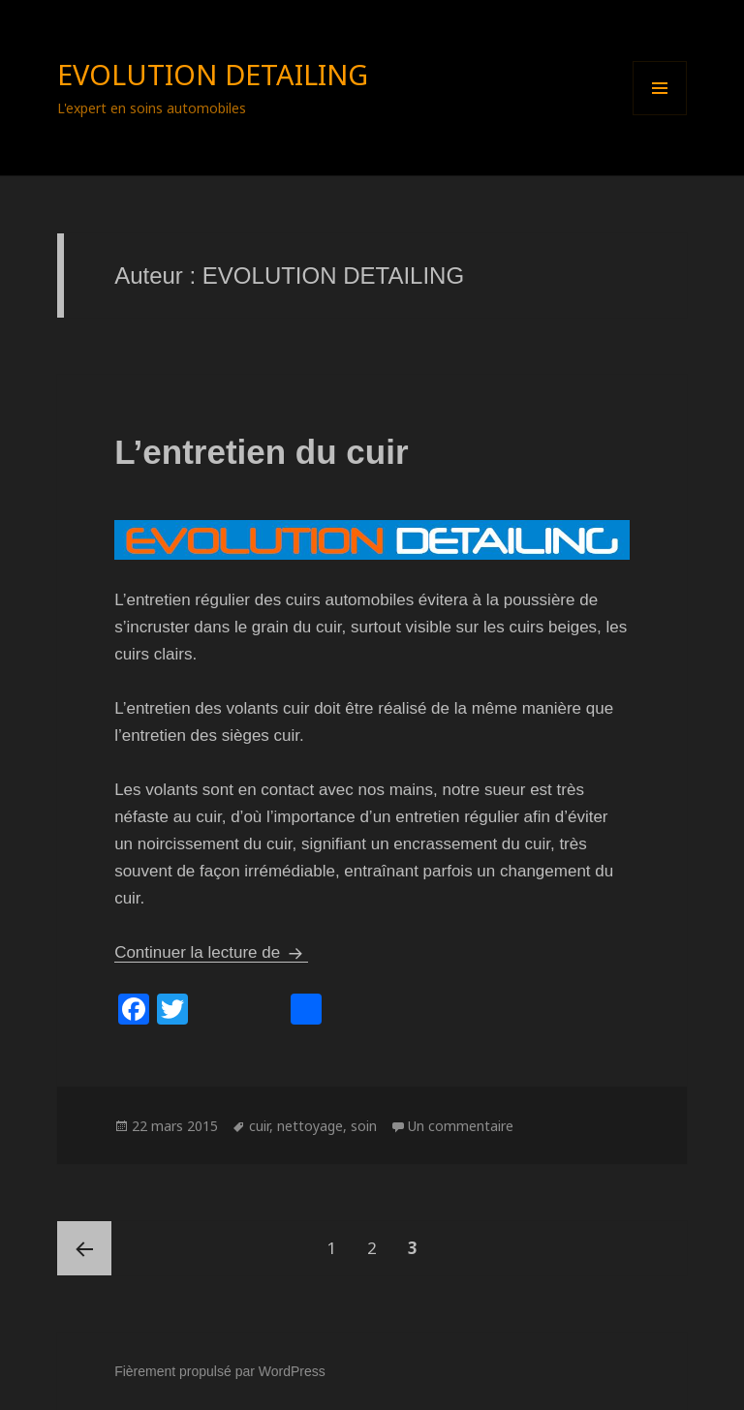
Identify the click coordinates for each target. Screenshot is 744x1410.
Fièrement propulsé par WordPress (220, 1371)
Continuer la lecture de (211, 952)
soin (364, 1126)
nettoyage (310, 1126)
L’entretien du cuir (261, 452)
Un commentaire (460, 1126)
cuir (259, 1126)
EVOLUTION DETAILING (212, 74)
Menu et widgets (660, 114)
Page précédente (84, 1248)
